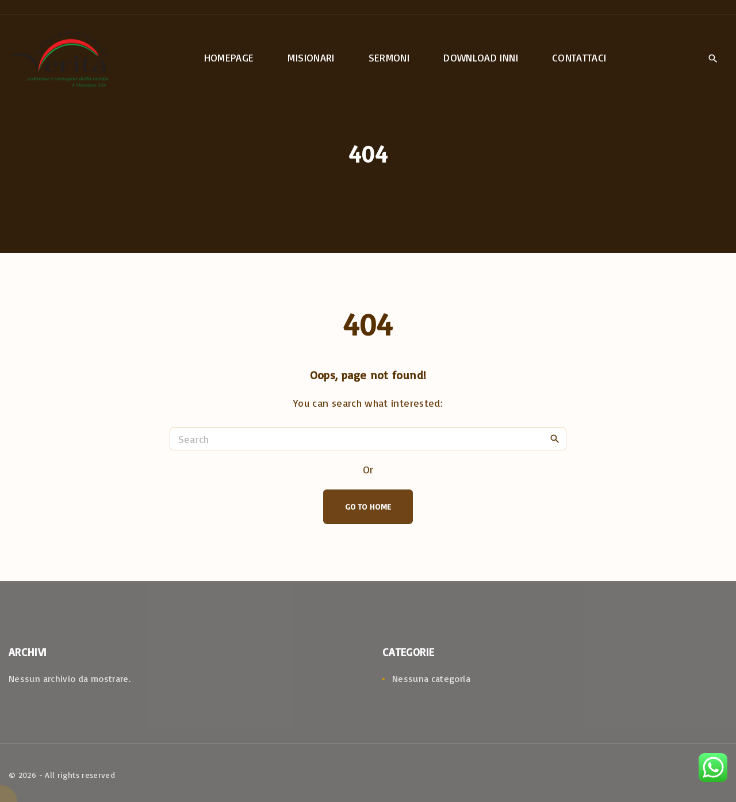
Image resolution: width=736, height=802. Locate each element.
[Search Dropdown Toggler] (712, 58)
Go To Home (368, 506)
